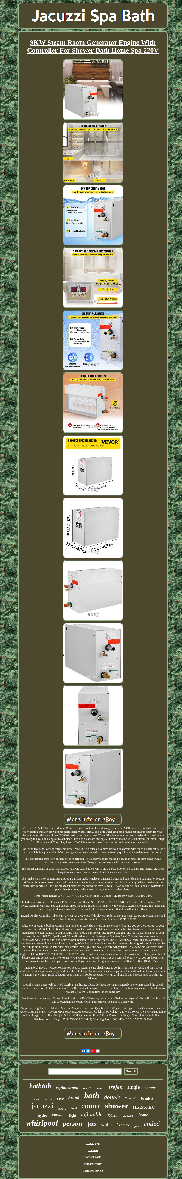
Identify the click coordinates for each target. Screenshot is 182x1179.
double (112, 1097)
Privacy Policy (93, 1163)
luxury (123, 1124)
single (133, 1087)
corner (91, 1106)
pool (136, 1126)
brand (73, 1097)
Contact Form (92, 1157)
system (130, 1098)
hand (74, 1108)
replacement (67, 1087)
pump (60, 1098)
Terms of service (93, 1170)
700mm (112, 1115)
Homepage (93, 1143)
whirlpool (42, 1123)
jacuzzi (42, 1105)
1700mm (62, 1109)
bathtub (40, 1086)
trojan (116, 1087)
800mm (58, 1115)
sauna (35, 1099)
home (143, 1115)
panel (48, 1099)
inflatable (92, 1114)
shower (116, 1105)
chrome (150, 1087)
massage (144, 1106)
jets (91, 1123)
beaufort (147, 1098)
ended (152, 1123)
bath (91, 1095)
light (72, 1115)
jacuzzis (128, 1115)
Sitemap (93, 1150)
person (72, 1123)
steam (101, 1088)
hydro (42, 1115)
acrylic (87, 1088)
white (106, 1124)
